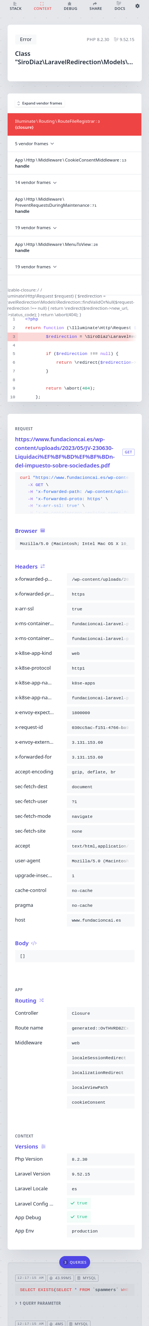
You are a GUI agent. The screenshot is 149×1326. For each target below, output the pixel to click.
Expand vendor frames (39, 103)
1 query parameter (38, 1303)
